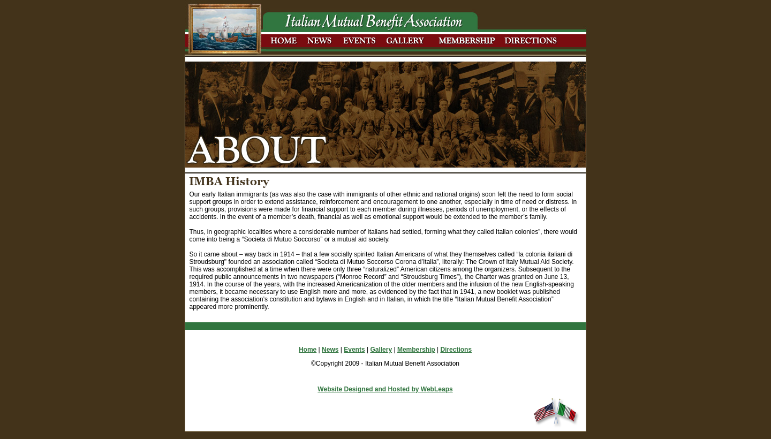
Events (354, 349)
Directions (456, 349)
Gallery (381, 349)
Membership (416, 349)
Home (307, 349)
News (330, 349)
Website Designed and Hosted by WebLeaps (385, 389)
